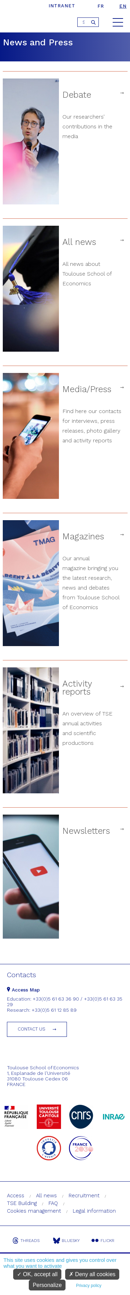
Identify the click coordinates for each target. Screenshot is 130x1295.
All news (46, 1195)
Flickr (103, 1240)
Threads (26, 1240)
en (123, 6)
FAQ (53, 1203)
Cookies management (34, 1211)
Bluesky (66, 1240)
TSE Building (22, 1203)
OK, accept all (37, 1274)
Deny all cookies (92, 1274)
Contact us (31, 1029)
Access (15, 1195)
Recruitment (84, 1195)
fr (100, 6)
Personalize (47, 1285)
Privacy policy (88, 1285)
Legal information (94, 1211)
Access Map (23, 990)
